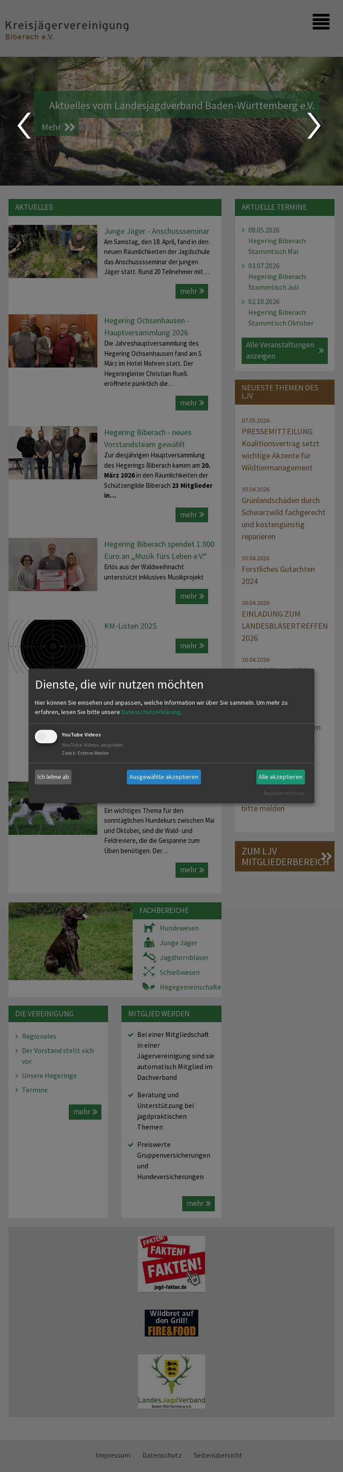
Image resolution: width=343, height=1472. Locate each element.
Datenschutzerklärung (150, 712)
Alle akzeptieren (280, 777)
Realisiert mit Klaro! (284, 793)
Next (315, 126)
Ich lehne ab (53, 777)
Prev (23, 126)
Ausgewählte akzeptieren (164, 777)
